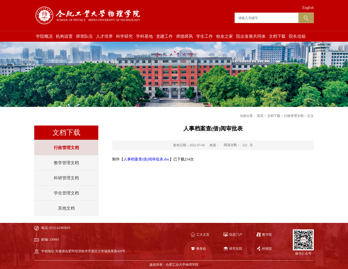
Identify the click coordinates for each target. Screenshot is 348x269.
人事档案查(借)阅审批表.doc (146, 159)
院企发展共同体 (251, 36)
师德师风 (184, 36)
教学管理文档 (66, 162)
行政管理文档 (66, 147)
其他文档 (66, 208)
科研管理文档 (66, 178)
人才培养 (104, 36)
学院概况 (44, 36)
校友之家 (224, 36)
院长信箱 (297, 36)
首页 (260, 116)
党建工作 (164, 36)
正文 (310, 116)
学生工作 (204, 36)
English (308, 8)
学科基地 (144, 36)
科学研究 (124, 36)
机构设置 (64, 36)
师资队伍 (84, 36)
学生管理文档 (66, 193)
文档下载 (277, 36)
